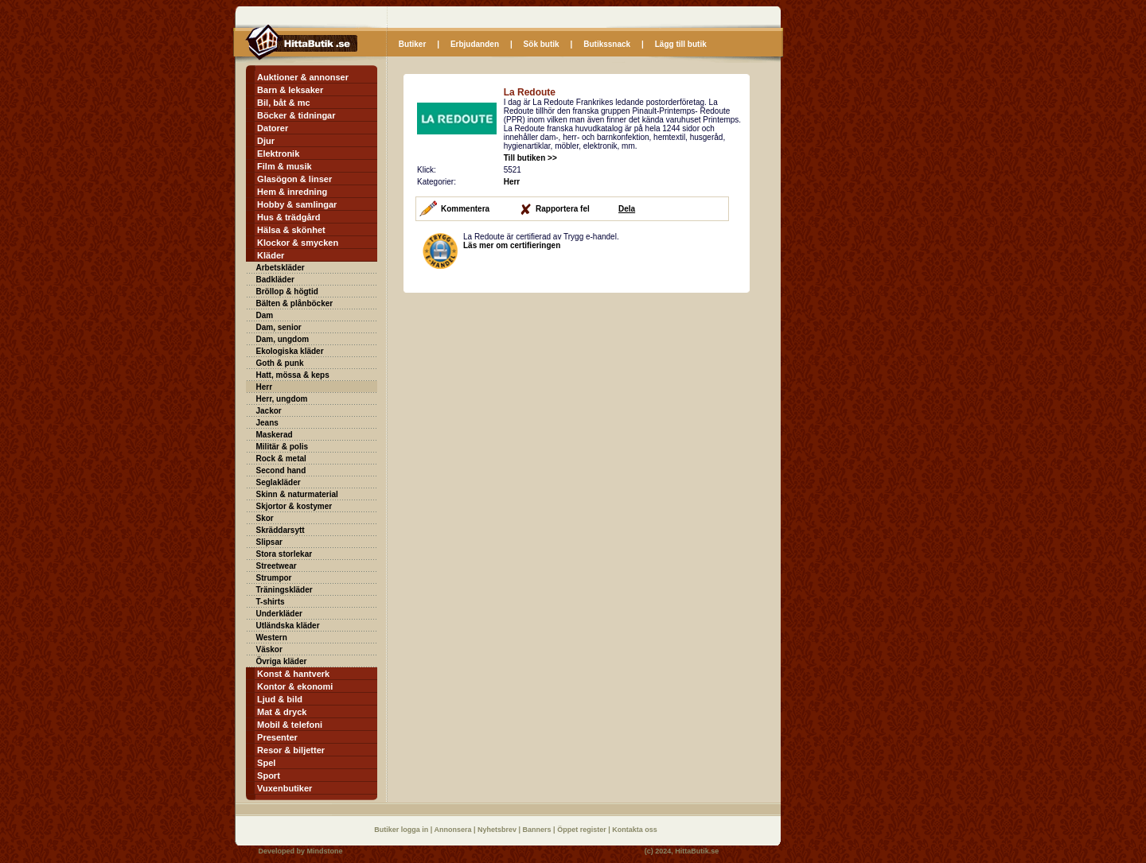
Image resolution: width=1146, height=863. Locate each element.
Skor (265, 518)
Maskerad (274, 434)
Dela (626, 208)
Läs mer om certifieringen (511, 245)
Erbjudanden (474, 44)
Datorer (272, 128)
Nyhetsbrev (498, 830)
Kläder (270, 255)
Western (271, 637)
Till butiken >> (530, 158)
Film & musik (284, 166)
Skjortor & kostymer (294, 506)
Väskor (269, 649)
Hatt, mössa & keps (292, 375)
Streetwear (276, 566)
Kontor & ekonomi (295, 686)
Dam (265, 315)
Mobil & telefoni (289, 724)
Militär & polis (282, 446)
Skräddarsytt (280, 530)
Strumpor (274, 577)
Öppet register (582, 830)
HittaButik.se (697, 851)
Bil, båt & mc (283, 102)
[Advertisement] (537, 404)
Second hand (281, 470)
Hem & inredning (292, 191)
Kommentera (465, 208)
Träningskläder (284, 589)
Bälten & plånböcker (294, 303)
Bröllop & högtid (287, 291)
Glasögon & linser (294, 179)
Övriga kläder (281, 661)
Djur (266, 141)
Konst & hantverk (293, 673)
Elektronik (278, 153)
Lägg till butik (681, 44)
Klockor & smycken (297, 242)
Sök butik (541, 44)
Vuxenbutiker (284, 788)
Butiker (412, 44)
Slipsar (269, 542)
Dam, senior (279, 327)
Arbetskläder (280, 267)
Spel (266, 763)
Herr (264, 387)
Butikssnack (606, 44)
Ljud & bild (279, 699)
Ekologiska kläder (290, 351)
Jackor (269, 410)
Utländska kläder (288, 625)
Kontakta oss (634, 830)
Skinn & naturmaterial (297, 494)
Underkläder (279, 613)
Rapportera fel (563, 208)
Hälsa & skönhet (291, 230)
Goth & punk (280, 363)
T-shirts (270, 601)
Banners (538, 830)
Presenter (277, 737)
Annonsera (454, 830)
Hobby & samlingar (297, 204)
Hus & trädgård (288, 217)
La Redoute (529, 92)
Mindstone (325, 851)
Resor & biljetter (291, 750)
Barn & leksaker (290, 90)
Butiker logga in (402, 830)
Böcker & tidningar (296, 115)
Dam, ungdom (283, 339)
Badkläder (275, 279)
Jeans (267, 422)
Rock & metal (281, 458)
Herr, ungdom (282, 399)
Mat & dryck (281, 712)
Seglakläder (278, 482)
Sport (268, 775)
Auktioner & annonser (303, 77)
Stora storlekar (284, 554)
